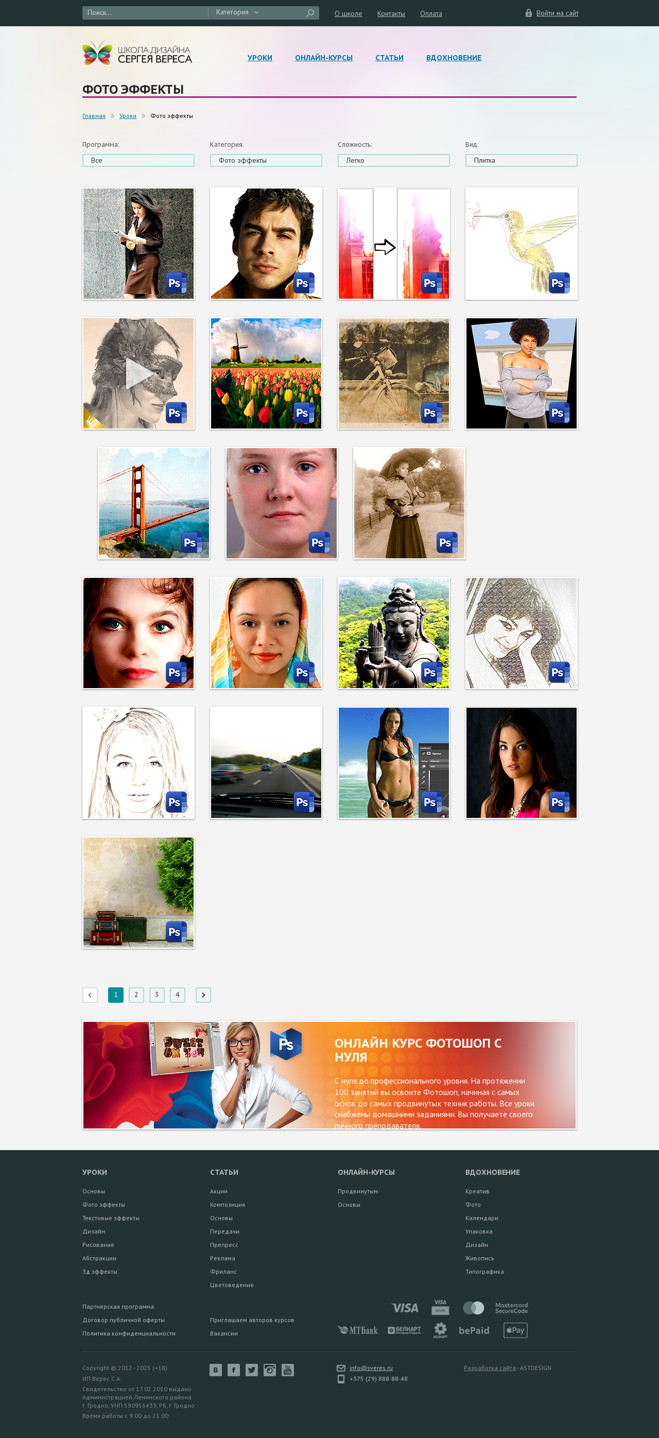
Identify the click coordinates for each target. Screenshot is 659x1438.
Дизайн (93, 1231)
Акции (219, 1191)
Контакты (391, 13)
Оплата (431, 13)
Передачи (224, 1231)
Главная (94, 115)
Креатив (477, 1191)
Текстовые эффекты (111, 1218)
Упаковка (479, 1231)
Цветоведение (232, 1285)
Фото (473, 1204)
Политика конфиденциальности (129, 1333)
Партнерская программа (118, 1306)
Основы (93, 1191)
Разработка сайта (490, 1368)
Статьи (389, 57)
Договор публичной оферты (123, 1320)
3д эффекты (99, 1271)
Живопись (479, 1258)
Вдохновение (453, 57)
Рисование (98, 1244)
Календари (481, 1218)
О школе (348, 13)
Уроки (260, 57)
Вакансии (224, 1333)
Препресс (224, 1244)
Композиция (227, 1204)
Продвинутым (358, 1191)
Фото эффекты (103, 1204)
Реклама (222, 1258)
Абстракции (99, 1258)
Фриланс (223, 1271)
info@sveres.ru (371, 1368)
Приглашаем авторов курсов (252, 1320)
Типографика (484, 1271)
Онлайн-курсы (324, 57)
